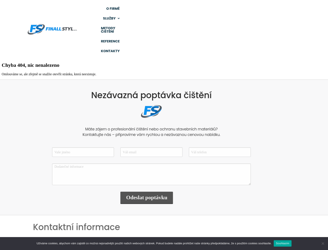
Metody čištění (229, 8)
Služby (192, 8)
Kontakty (267, 18)
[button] (192, 9)
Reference (267, 8)
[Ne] (323, 243)
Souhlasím (282, 243)
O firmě (162, 8)
